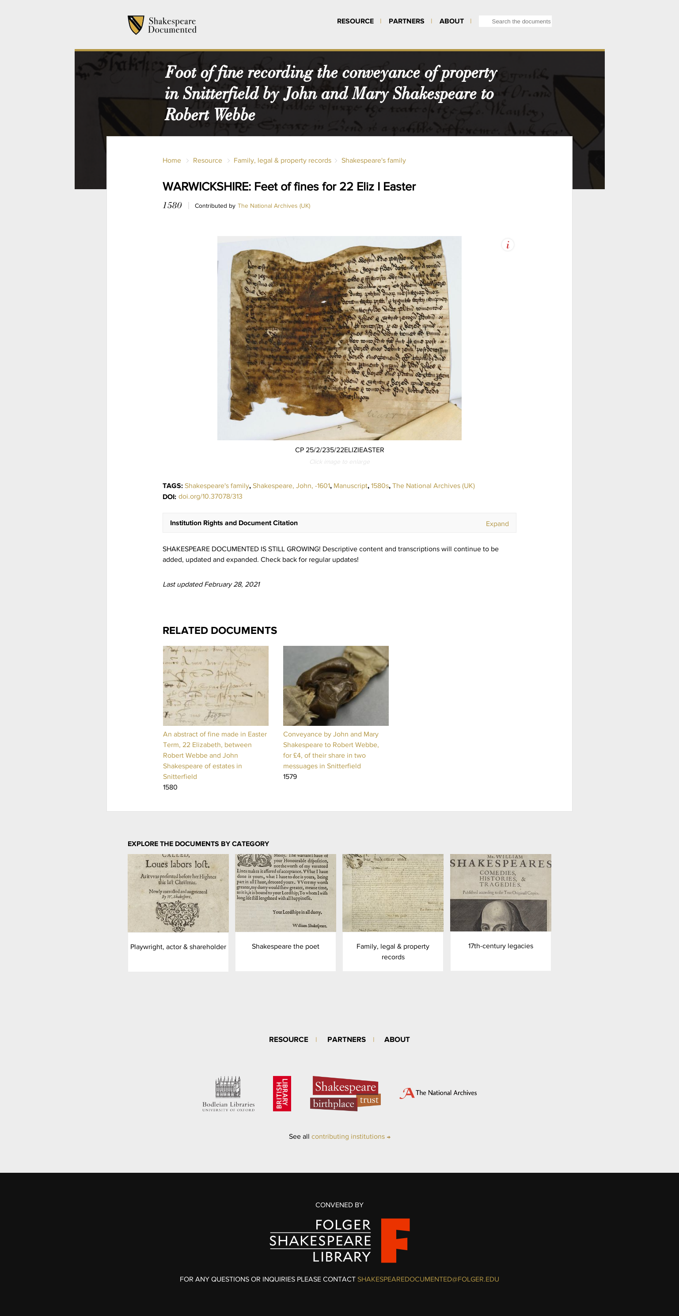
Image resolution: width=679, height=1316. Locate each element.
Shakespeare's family (373, 160)
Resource (355, 21)
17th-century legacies (500, 946)
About (452, 21)
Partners (407, 21)
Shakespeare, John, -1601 (291, 485)
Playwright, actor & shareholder (178, 946)
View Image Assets (508, 244)
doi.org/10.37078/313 (210, 496)
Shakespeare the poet (285, 946)
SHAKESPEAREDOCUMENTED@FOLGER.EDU (428, 1279)
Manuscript (351, 485)
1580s (380, 485)
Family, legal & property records (282, 160)
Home (172, 160)
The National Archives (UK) (274, 205)
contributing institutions (348, 1136)
